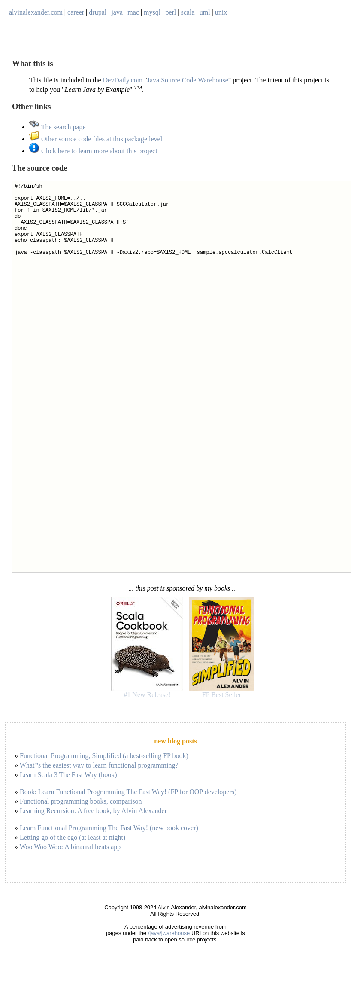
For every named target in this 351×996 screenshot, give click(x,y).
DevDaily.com (123, 80)
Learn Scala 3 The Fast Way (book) (68, 774)
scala (188, 12)
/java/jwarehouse (169, 933)
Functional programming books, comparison (81, 801)
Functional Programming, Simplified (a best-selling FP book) (104, 755)
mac (133, 12)
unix (221, 12)
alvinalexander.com (36, 12)
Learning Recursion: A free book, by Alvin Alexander (93, 810)
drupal (97, 12)
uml (205, 12)
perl (170, 12)
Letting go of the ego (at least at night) (72, 837)
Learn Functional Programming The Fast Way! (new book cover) (109, 828)
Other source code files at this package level (95, 139)
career (75, 12)
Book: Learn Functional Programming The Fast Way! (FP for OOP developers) (128, 791)
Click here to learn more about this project (93, 151)
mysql (152, 12)
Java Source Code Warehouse (187, 80)
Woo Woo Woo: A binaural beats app (70, 846)
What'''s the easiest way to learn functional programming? (99, 765)
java (117, 12)
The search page (57, 127)
